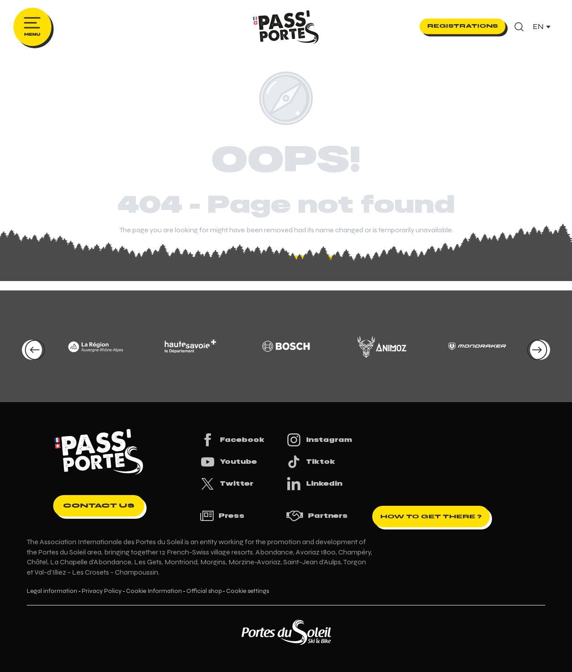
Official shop (204, 591)
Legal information (52, 591)
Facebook (232, 440)
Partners (317, 516)
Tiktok (310, 462)
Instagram (319, 440)
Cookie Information (154, 591)
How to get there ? (431, 516)
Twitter (226, 484)
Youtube (228, 462)
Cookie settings (247, 591)
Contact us (99, 505)
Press (222, 516)
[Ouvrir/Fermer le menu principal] (32, 27)
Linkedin (314, 484)
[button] (519, 26)
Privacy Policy (102, 591)
